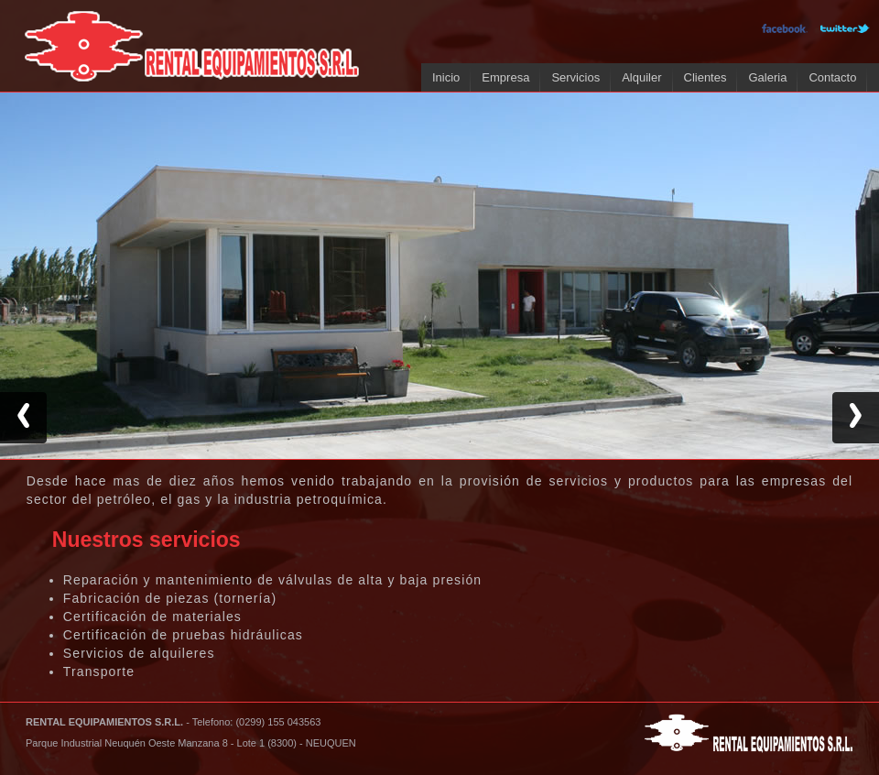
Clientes (705, 77)
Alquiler (641, 77)
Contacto (832, 77)
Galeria (767, 77)
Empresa (505, 77)
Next (855, 417)
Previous (23, 417)
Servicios (575, 77)
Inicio (446, 77)
